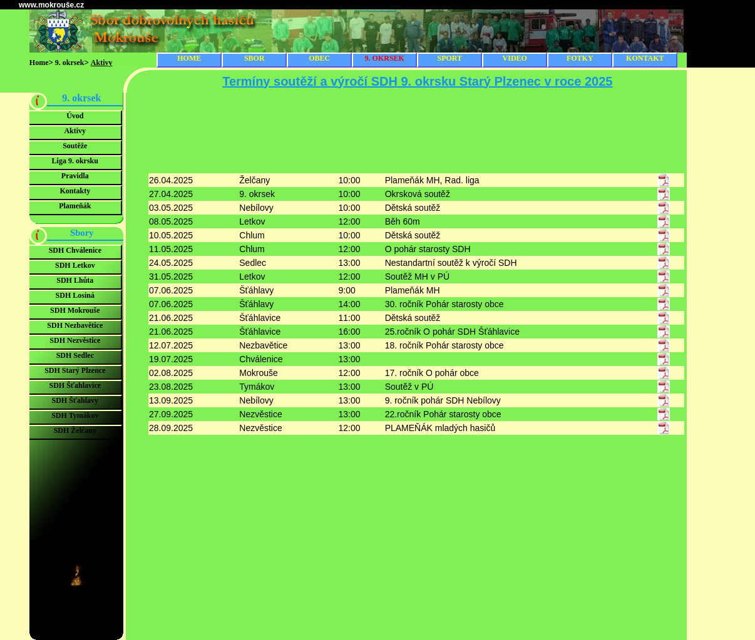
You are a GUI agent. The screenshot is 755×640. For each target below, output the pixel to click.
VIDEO (515, 58)
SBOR (254, 58)
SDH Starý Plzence (74, 370)
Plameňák (75, 205)
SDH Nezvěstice (74, 340)
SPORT (449, 58)
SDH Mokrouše (75, 310)
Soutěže (75, 145)
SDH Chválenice (75, 250)
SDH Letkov (75, 265)
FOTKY (580, 58)
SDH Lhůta (74, 280)
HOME (189, 58)
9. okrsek (70, 62)
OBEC (319, 58)
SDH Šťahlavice (75, 385)
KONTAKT (645, 58)
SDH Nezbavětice (75, 325)
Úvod (74, 115)
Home (39, 62)
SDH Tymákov (74, 415)
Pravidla (75, 175)
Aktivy (75, 130)
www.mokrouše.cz (51, 5)
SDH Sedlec (75, 355)
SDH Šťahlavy (74, 400)
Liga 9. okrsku (75, 160)
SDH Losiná (75, 295)
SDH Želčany (75, 430)
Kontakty (74, 190)
